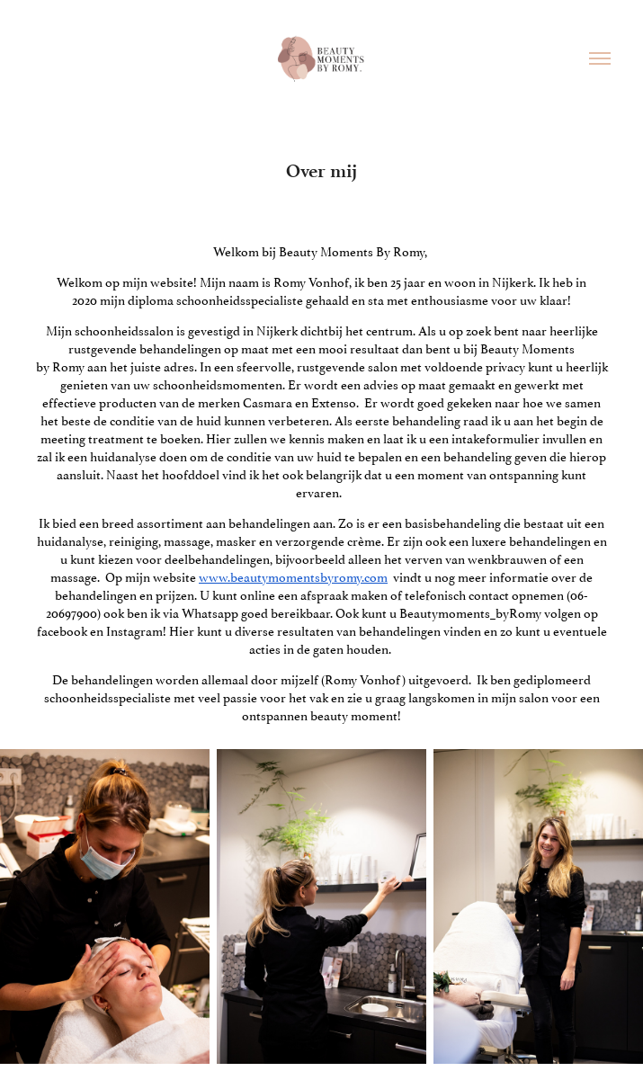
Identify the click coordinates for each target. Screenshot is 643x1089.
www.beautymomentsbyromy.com (293, 576)
